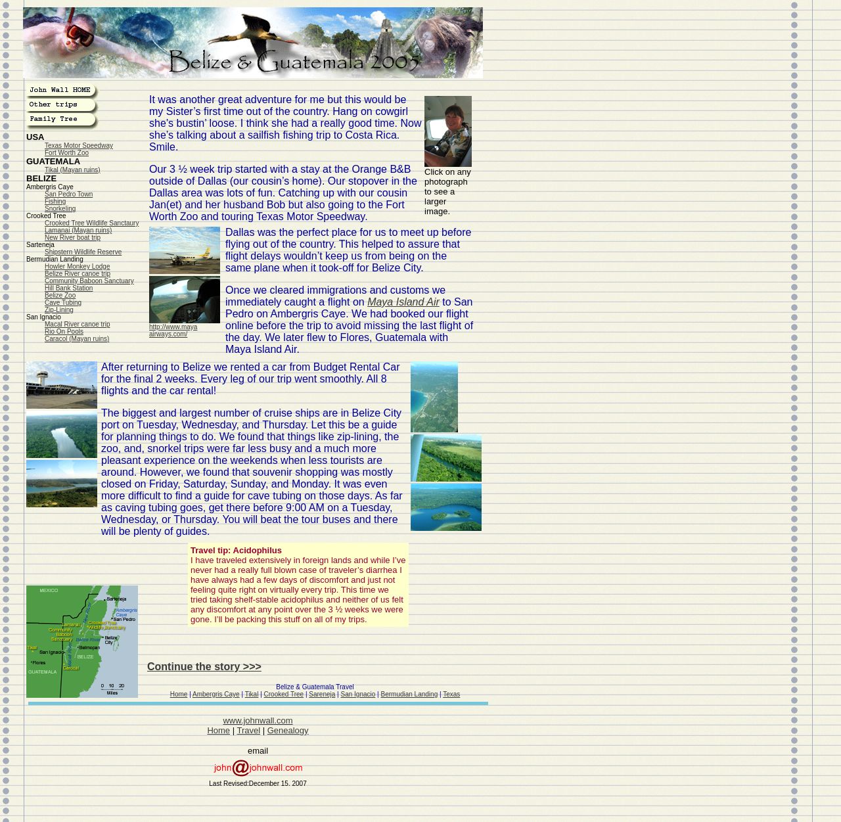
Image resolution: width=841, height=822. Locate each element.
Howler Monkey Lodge (77, 266)
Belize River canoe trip (77, 273)
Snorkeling (60, 208)
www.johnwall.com (257, 720)
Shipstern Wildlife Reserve (83, 252)
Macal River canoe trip (77, 324)
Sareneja (322, 694)
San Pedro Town (69, 194)
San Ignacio (358, 694)
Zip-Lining (59, 309)
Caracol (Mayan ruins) (77, 338)
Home (179, 694)
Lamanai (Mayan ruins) (78, 230)
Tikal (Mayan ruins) (73, 169)
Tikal (252, 694)
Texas (451, 694)
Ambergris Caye (216, 694)
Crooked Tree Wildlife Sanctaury (92, 223)
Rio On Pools (64, 331)
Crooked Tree (284, 694)
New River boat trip (73, 237)
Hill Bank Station (69, 288)
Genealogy (288, 730)
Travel (248, 730)
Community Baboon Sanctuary (89, 281)
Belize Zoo (60, 295)
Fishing (55, 201)
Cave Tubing (63, 302)
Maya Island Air (403, 302)
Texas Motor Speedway (79, 145)
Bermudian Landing (409, 694)
